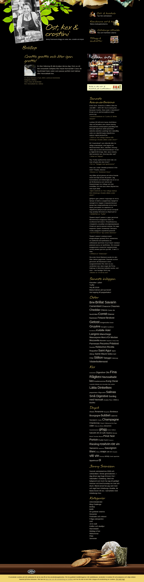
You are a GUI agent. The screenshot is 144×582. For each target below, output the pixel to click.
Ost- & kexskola (104, 14)
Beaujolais (106, 411)
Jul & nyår (93, 524)
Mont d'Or (105, 337)
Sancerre (93, 448)
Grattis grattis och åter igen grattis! (48, 59)
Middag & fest (94, 531)
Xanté (111, 456)
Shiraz (98, 452)
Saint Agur (104, 350)
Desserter (93, 514)
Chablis (100, 420)
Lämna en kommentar (53, 78)
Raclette (92, 347)
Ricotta (110, 347)
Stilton (98, 357)
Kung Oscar (112, 381)
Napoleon (109, 340)
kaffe (104, 433)
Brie (92, 302)
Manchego (105, 334)
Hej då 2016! (94, 287)
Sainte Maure (101, 354)
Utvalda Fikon (108, 400)
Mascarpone (95, 337)
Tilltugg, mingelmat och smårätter (104, 23)
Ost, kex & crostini (61, 29)
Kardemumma (99, 381)
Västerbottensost (98, 361)
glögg (103, 429)
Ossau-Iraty (115, 340)
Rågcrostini (102, 392)
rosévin (105, 444)
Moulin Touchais (93, 436)
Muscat (101, 436)
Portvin (93, 439)
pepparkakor (93, 392)
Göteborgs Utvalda (104, 31)
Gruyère (94, 326)
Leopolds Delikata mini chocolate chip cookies (102, 384)
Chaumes (115, 306)
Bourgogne (94, 415)
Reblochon (101, 347)
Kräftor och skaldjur (96, 526)
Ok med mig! (120, 579)
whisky (107, 456)
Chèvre (104, 310)
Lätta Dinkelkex (100, 387)
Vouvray (102, 456)
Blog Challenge (95, 504)
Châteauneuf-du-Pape (110, 423)
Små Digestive (98, 396)
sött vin (109, 452)
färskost (110, 317)
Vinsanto (114, 452)
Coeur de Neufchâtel (34, 82)
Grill (91, 521)
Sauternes (101, 448)
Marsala (115, 433)
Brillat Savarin (105, 302)
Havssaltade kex (32, 84)
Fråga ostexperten (96, 519)
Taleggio (107, 358)
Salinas (41, 84)
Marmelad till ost (105, 67)
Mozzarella (94, 340)
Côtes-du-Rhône (99, 426)
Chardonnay (94, 423)
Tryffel (91, 285)
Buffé (91, 509)
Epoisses (93, 318)
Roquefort (93, 351)
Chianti (102, 423)
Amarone (99, 411)
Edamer (111, 314)
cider (91, 426)
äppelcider (116, 456)
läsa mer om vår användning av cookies (59, 579)
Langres (94, 334)
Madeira (109, 433)
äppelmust (93, 460)
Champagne (110, 419)
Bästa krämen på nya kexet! (100, 290)
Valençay (115, 358)
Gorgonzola (104, 322)
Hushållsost (110, 327)
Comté (102, 314)
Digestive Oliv (102, 372)
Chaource (106, 306)
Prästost (114, 343)
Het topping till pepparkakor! (100, 292)
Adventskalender (95, 502)
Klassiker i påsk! (95, 283)
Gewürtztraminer (94, 430)
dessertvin (108, 426)
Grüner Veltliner (111, 430)
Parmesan (94, 343)
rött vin (115, 444)
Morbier (114, 337)
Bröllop (34, 80)
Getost (94, 322)
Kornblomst (92, 330)
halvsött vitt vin (95, 433)
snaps (103, 451)
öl (100, 460)
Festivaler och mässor (98, 516)
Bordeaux (114, 412)
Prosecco (110, 440)
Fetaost (101, 317)
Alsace (91, 412)
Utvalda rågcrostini (104, 40)
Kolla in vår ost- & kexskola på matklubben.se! (104, 87)
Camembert (95, 306)
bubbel (105, 415)
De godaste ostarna (97, 512)
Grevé (111, 322)
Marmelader (94, 529)
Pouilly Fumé (103, 440)
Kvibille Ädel (103, 330)
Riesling (94, 444)
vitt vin (94, 456)
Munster (103, 340)
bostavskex (92, 372)
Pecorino (104, 343)
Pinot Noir (109, 436)
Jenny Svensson (31, 78)
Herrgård (104, 327)
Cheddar (94, 309)
